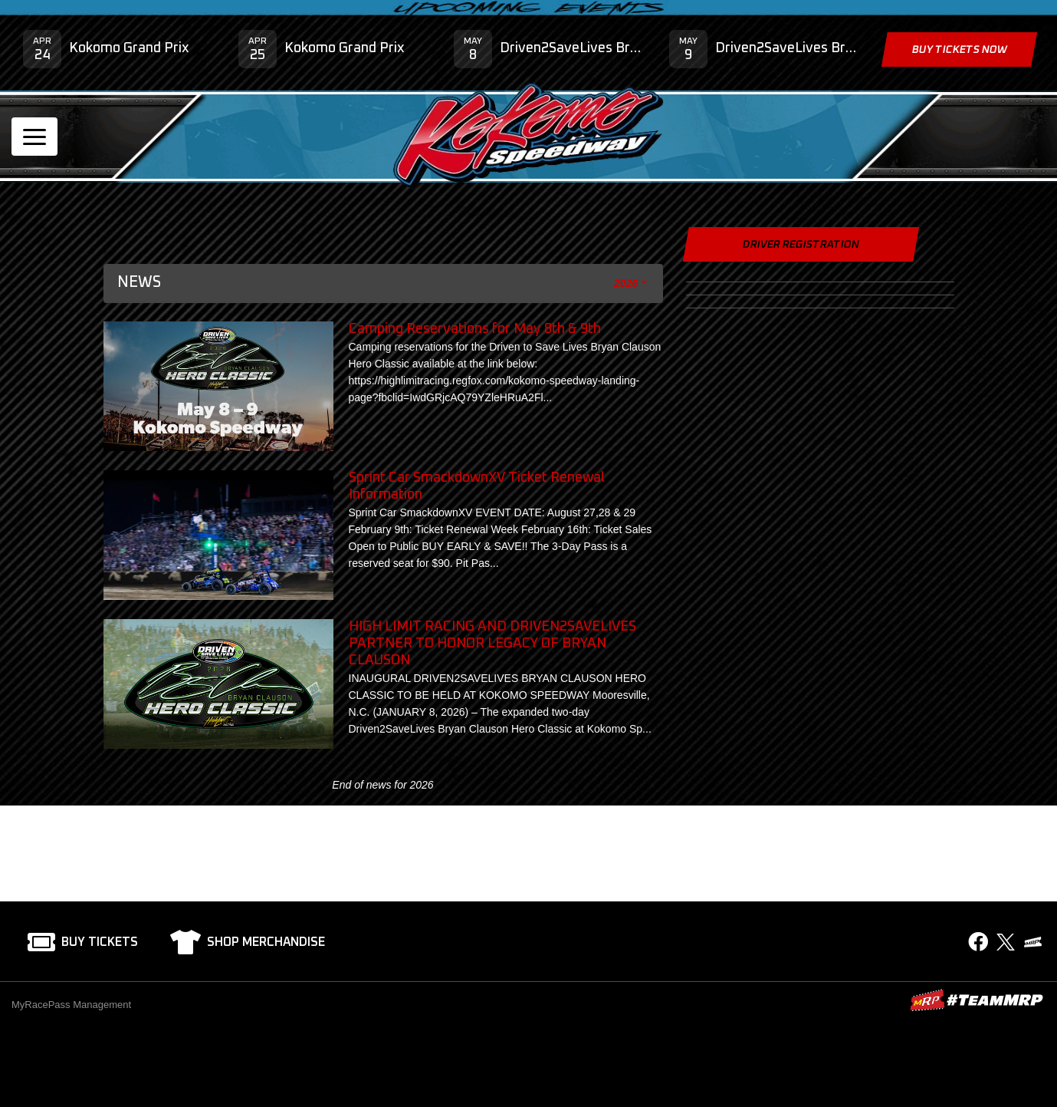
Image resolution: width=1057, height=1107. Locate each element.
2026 (625, 283)
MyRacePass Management (71, 1004)
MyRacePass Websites (977, 1000)
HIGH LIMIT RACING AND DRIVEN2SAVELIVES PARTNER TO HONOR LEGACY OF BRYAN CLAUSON (492, 643)
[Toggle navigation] (34, 136)
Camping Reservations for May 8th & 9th (475, 329)
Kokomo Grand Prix (129, 48)
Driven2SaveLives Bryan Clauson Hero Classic (573, 48)
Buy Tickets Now (959, 49)
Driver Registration (800, 244)
